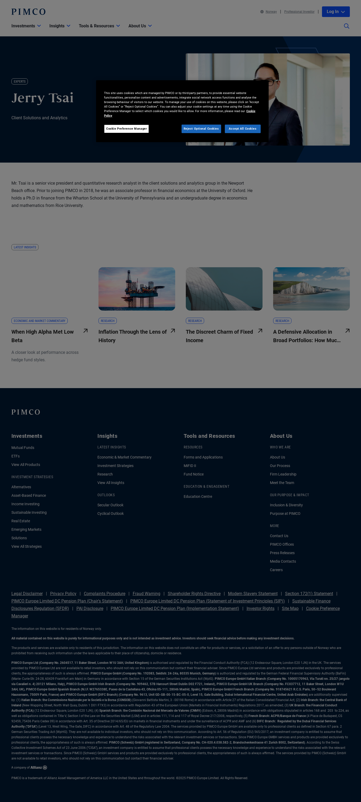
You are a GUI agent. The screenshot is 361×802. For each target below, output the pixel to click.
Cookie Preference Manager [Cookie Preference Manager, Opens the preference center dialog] (126, 128)
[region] (182, 111)
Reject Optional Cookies (201, 128)
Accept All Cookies (242, 128)
